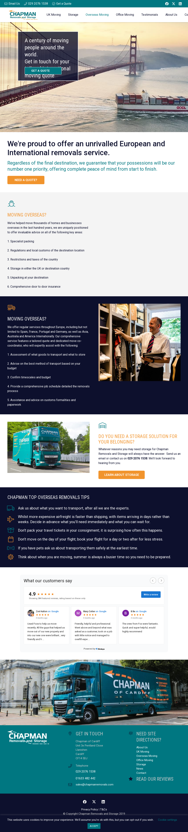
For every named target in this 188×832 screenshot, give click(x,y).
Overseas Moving (146, 756)
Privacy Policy (89, 809)
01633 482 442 (85, 778)
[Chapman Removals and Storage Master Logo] (22, 14)
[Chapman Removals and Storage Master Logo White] (33, 737)
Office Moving (144, 760)
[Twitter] (173, 3)
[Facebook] (167, 3)
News (139, 768)
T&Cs (103, 809)
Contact (141, 773)
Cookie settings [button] (167, 819)
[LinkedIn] (180, 3)
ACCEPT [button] (94, 826)
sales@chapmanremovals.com (94, 784)
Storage (141, 764)
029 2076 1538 (85, 771)
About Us (142, 747)
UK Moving (142, 751)
